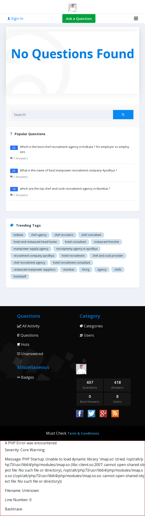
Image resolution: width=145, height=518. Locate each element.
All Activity (28, 326)
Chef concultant (91, 235)
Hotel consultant (75, 242)
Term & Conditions (83, 433)
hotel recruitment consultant (71, 263)
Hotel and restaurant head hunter (35, 242)
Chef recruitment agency (29, 263)
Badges (25, 377)
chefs (117, 269)
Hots (23, 344)
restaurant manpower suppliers (34, 269)
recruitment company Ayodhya (34, 256)
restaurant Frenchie (106, 242)
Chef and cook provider (107, 256)
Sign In (15, 18)
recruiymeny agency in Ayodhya (77, 249)
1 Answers (19, 158)
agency (102, 269)
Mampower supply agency (31, 249)
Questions (27, 335)
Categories (91, 326)
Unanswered (30, 353)
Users (87, 335)
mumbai (68, 269)
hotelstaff (20, 276)
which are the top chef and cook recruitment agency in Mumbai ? (65, 188)
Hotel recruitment (73, 256)
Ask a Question (79, 18)
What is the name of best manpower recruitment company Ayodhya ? (68, 170)
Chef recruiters (63, 235)
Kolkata (18, 235)
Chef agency (39, 235)
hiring (85, 269)
